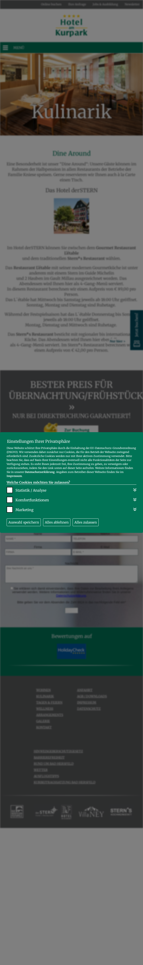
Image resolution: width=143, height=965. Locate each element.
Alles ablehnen (57, 522)
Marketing (24, 510)
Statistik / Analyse (30, 490)
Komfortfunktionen (32, 500)
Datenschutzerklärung (40, 472)
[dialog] (71, 482)
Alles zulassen (85, 522)
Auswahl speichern (23, 522)
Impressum (14, 476)
